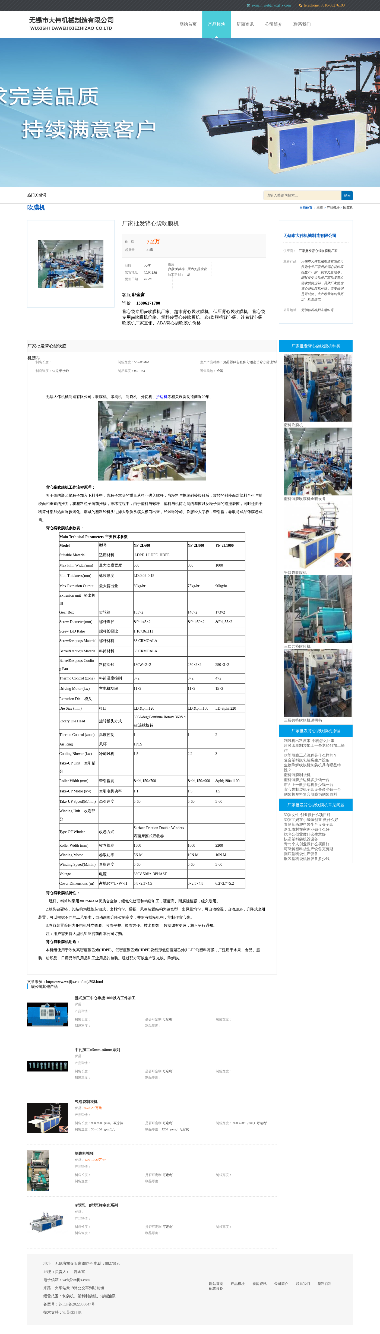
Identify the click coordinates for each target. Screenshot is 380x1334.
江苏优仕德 (71, 1312)
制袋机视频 (84, 1154)
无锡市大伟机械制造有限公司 (309, 235)
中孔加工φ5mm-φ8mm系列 (97, 1050)
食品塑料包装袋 (234, 362)
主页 (319, 208)
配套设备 (216, 1288)
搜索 (347, 196)
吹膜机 (348, 208)
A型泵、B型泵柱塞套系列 (96, 1205)
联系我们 (302, 24)
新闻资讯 (245, 24)
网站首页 (188, 24)
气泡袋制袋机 (86, 1102)
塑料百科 (325, 1284)
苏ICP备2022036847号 (77, 1304)
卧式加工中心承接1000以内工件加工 (105, 998)
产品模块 (216, 24)
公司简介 (273, 24)
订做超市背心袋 (258, 362)
